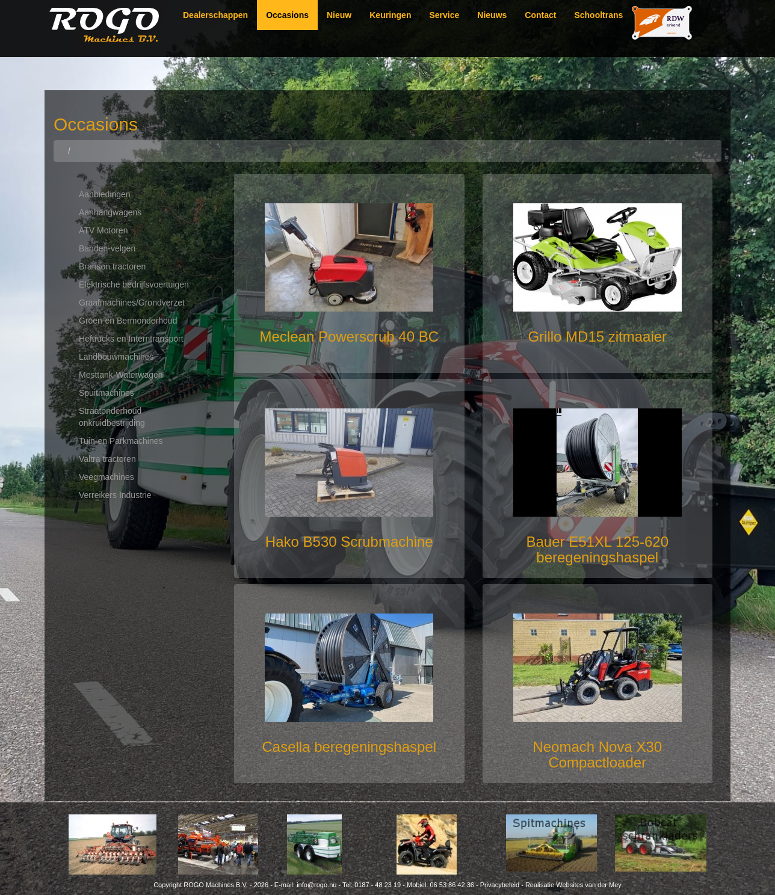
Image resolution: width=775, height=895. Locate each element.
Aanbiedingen (105, 194)
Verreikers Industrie (115, 495)
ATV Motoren (103, 230)
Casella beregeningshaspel (349, 747)
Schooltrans (598, 15)
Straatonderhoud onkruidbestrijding (112, 417)
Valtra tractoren (107, 459)
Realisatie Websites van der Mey (573, 884)
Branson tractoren (112, 266)
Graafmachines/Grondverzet (132, 302)
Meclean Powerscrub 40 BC (349, 336)
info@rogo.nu (316, 884)
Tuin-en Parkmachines (121, 441)
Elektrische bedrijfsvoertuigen (134, 284)
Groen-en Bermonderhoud (128, 320)
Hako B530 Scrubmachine (349, 542)
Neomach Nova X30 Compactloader (597, 754)
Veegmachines (106, 477)
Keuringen (390, 15)
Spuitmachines (106, 393)
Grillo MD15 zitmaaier (597, 336)
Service (444, 15)
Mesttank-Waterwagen (121, 375)
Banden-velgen (107, 248)
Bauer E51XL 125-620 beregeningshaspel (597, 549)
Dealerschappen (215, 15)
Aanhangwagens (110, 212)
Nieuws (492, 15)
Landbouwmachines (116, 356)
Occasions (287, 15)
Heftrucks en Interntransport (131, 338)
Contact (540, 15)
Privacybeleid (499, 884)
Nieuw (339, 15)
